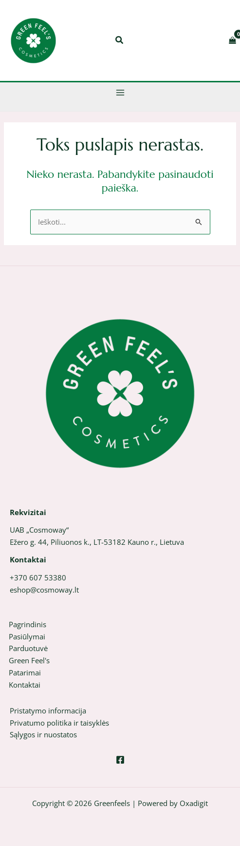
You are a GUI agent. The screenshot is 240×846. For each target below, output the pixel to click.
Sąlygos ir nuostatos (43, 734)
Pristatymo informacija (48, 710)
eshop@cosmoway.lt (44, 590)
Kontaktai (24, 685)
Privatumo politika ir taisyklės (59, 723)
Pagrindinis (27, 624)
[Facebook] (120, 759)
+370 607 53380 (38, 577)
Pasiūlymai (27, 636)
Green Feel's (29, 660)
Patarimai (25, 672)
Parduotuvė (28, 648)
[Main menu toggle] (120, 92)
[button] (119, 41)
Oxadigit (194, 803)
